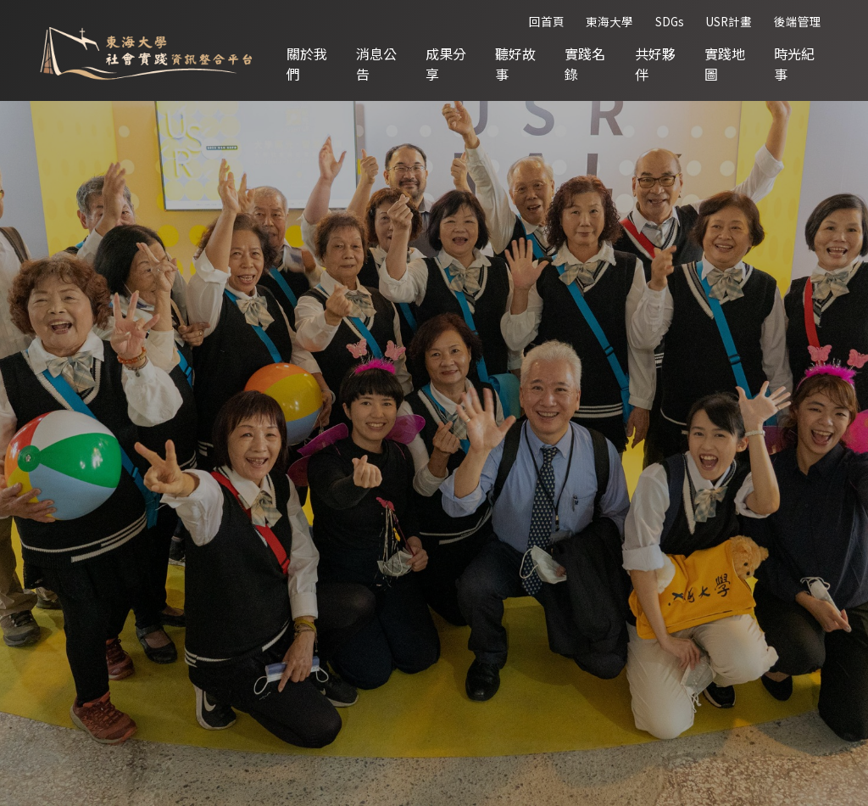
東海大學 (609, 21)
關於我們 (309, 63)
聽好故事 (517, 63)
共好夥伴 (656, 63)
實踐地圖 (724, 63)
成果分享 (447, 63)
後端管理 (797, 21)
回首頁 (547, 21)
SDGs (669, 21)
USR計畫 (728, 21)
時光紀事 (794, 63)
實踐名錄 (586, 63)
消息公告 (379, 63)
